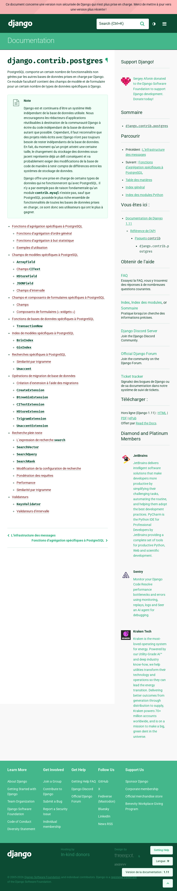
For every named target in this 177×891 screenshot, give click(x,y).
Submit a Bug (52, 801)
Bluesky (103, 809)
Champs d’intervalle (31, 290)
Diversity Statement (21, 829)
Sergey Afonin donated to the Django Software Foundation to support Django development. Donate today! (149, 89)
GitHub (103, 781)
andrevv (125, 864)
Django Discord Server (139, 331)
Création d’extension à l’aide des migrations (47, 383)
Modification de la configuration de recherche (49, 468)
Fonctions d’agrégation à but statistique (45, 240)
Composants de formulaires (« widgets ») (46, 312)
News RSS (105, 824)
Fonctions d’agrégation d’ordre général (44, 233)
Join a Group (52, 781)
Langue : (162, 861)
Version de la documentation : (147, 872)
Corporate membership (141, 789)
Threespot (125, 856)
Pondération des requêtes (35, 475)
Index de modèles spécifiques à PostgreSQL (43, 333)
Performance (26, 483)
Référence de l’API (143, 231)
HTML (162, 413)
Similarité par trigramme (34, 361)
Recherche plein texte (27, 433)
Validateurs (20, 497)
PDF (124, 418)
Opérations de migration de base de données (43, 376)
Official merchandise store (143, 796)
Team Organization (21, 801)
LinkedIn (104, 816)
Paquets (147, 238)
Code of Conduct (19, 821)
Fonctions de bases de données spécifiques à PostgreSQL (53, 319)
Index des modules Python (144, 195)
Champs (28, 269)
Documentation (30, 40)
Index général (135, 187)
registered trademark (124, 877)
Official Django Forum (139, 354)
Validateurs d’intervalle (33, 511)
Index (125, 302)
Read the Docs (146, 423)
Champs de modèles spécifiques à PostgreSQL (45, 255)
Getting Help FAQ (83, 781)
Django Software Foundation (42, 877)
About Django (17, 781)
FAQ (124, 275)
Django (20, 24)
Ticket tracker (132, 376)
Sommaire (129, 308)
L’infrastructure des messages (31, 535)
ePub (132, 418)
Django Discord (82, 789)
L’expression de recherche (41, 440)
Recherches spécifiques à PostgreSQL (39, 354)
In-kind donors (75, 854)
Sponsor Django (136, 781)
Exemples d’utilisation (32, 248)
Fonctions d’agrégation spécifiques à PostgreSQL (47, 226)
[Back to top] (168, 883)
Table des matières (139, 180)
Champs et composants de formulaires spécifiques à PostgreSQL (58, 297)
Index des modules (146, 302)
